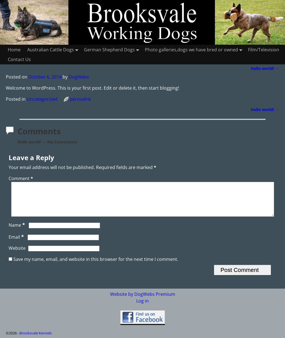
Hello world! (265, 68)
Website (17, 255)
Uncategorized (42, 99)
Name (17, 232)
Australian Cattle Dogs (54, 49)
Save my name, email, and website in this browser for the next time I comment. (95, 266)
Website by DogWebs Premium (142, 294)
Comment (21, 178)
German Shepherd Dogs (113, 49)
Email (17, 244)
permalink (80, 99)
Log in (142, 301)
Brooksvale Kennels (35, 333)
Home (14, 50)
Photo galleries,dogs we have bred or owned (195, 49)
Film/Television (263, 50)
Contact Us (19, 59)
